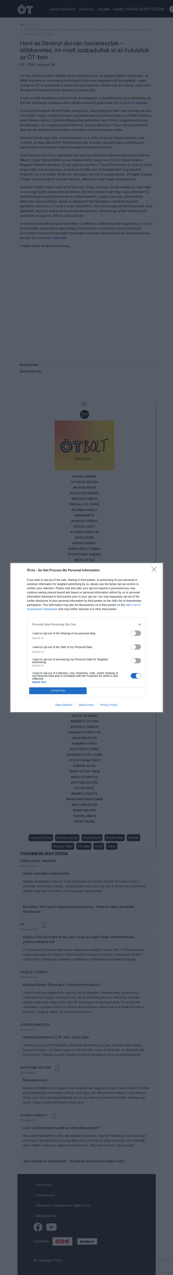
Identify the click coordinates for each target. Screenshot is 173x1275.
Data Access (86, 704)
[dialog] (86, 637)
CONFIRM (57, 690)
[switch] (136, 633)
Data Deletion (64, 704)
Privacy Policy (108, 704)
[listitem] (86, 624)
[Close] (155, 570)
